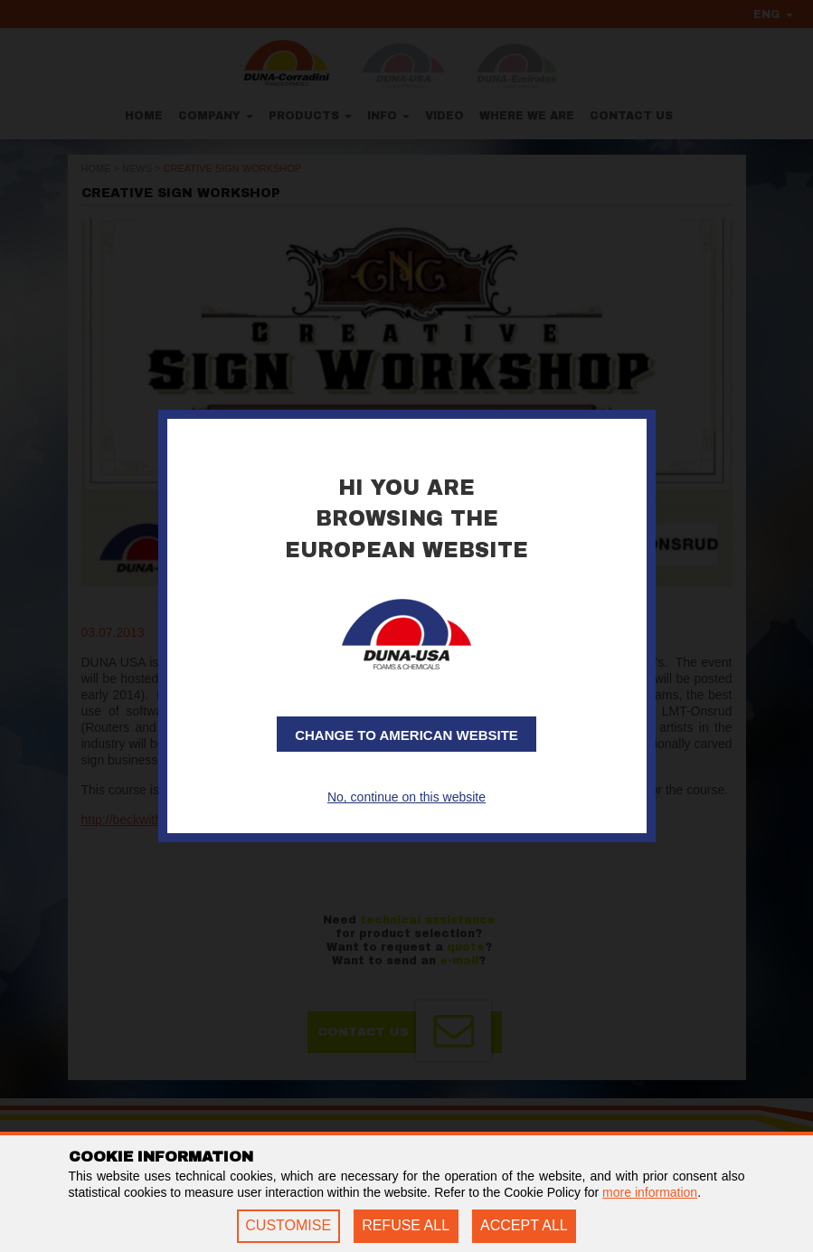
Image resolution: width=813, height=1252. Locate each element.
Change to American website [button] (406, 735)
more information (649, 1192)
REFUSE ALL (405, 1225)
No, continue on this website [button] (406, 797)
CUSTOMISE (288, 1225)
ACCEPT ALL (524, 1225)
